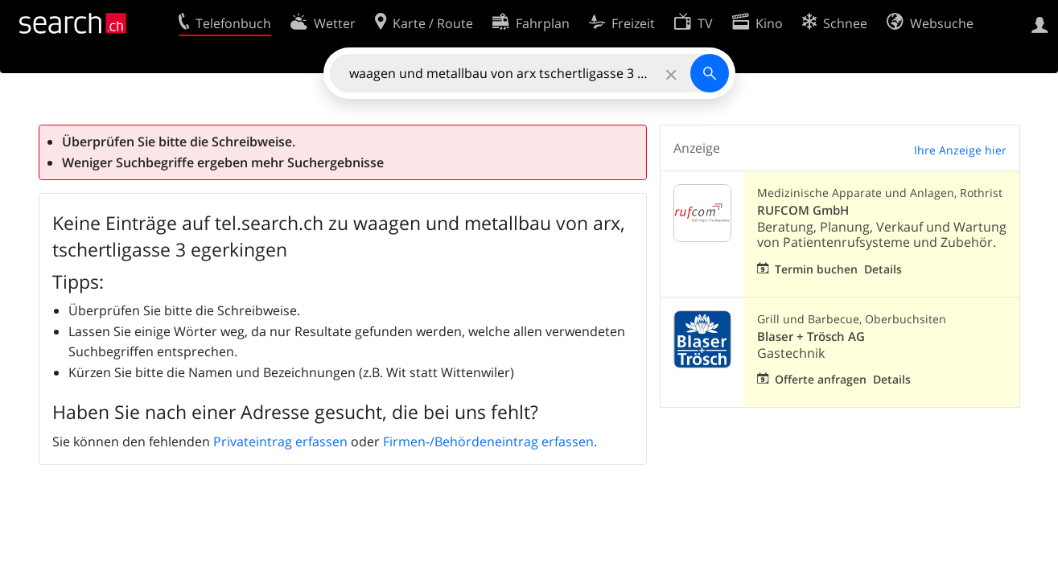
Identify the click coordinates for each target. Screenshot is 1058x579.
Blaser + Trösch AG (811, 336)
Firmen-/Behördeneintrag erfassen (488, 441)
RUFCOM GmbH (803, 210)
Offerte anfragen (821, 379)
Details (883, 269)
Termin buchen (816, 269)
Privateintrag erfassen (280, 441)
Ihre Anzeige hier (960, 150)
